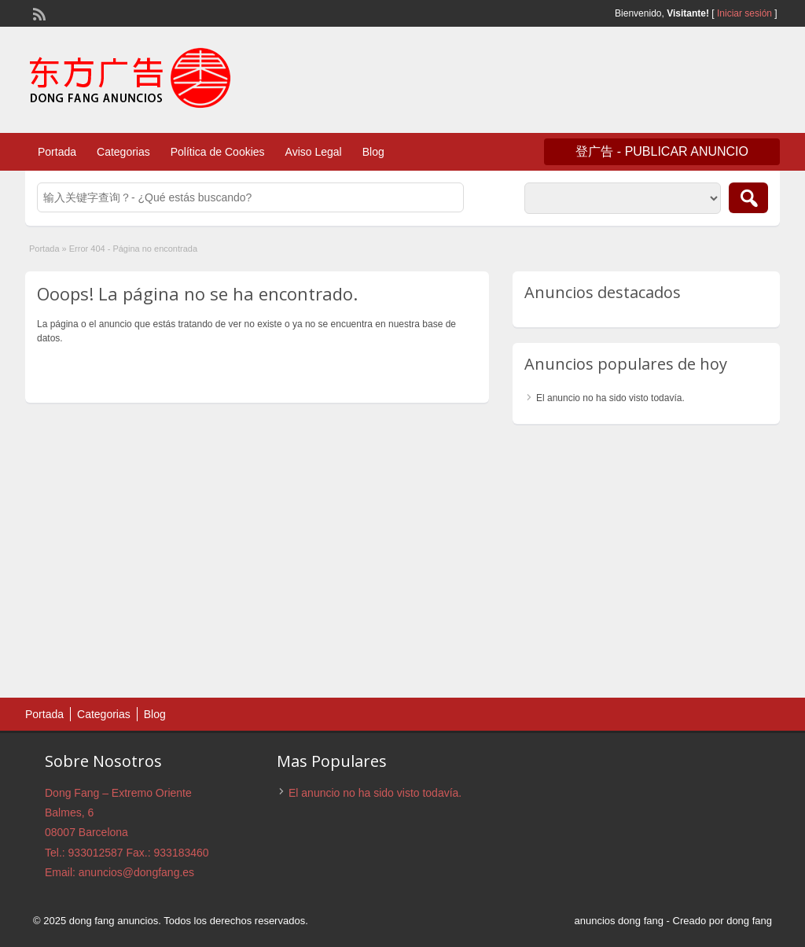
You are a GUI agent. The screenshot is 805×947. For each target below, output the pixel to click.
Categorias (123, 152)
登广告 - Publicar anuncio (661, 151)
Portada (57, 152)
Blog (373, 152)
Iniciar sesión (744, 13)
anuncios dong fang (618, 921)
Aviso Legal (313, 152)
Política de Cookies (218, 152)
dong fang (749, 921)
